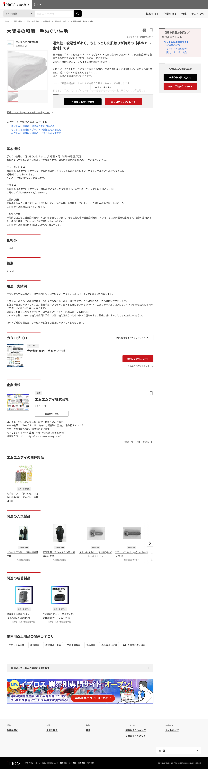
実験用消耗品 (73, 645)
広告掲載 (90, 763)
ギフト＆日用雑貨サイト (176, 41)
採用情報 (81, 763)
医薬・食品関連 (16, 645)
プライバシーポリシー (33, 763)
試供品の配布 (173, 45)
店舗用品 (34, 645)
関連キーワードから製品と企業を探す (30, 668)
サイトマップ (172, 730)
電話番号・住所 (52, 413)
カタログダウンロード (138, 358)
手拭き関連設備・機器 (134, 645)
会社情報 (72, 763)
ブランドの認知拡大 (176, 48)
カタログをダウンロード (123, 101)
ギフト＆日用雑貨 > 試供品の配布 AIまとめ (33, 126)
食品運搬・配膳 (109, 645)
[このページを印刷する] (144, 30)
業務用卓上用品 (53, 645)
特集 (184, 14)
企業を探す (170, 14)
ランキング (198, 14)
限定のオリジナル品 (176, 52)
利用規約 (63, 763)
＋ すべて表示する (103, 87)
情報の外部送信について (50, 763)
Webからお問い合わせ (82, 101)
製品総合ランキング (135, 730)
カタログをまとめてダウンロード (132, 337)
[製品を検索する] (78, 13)
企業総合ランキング (135, 736)
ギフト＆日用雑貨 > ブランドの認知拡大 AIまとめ (36, 129)
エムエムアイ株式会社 (27, 42)
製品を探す (152, 14)
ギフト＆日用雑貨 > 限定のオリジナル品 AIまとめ (36, 133)
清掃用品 (90, 645)
